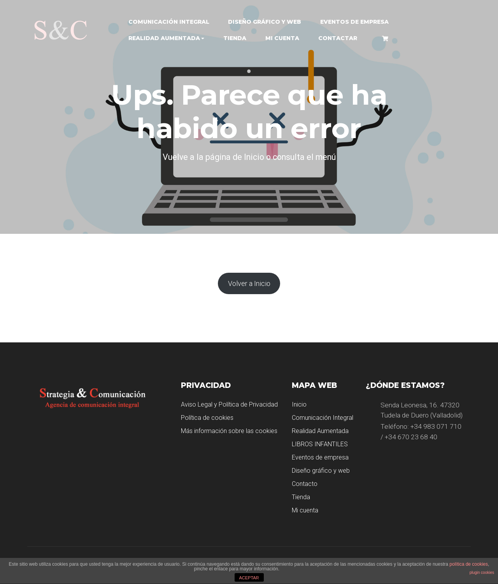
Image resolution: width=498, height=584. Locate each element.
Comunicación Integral (168, 21)
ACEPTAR (249, 577)
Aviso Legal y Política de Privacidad (229, 404)
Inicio (299, 404)
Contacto (304, 484)
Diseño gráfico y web (264, 21)
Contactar (337, 38)
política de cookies (468, 564)
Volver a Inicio (249, 283)
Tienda (234, 38)
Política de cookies (207, 417)
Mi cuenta (282, 38)
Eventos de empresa (354, 21)
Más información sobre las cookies (229, 431)
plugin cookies (482, 572)
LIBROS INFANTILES (320, 444)
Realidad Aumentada (164, 38)
